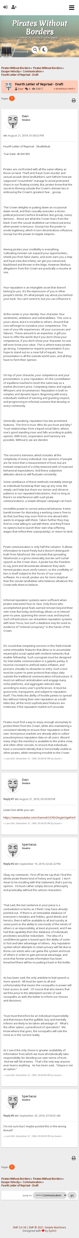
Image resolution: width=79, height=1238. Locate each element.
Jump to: (27, 1195)
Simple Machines (55, 1227)
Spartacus (29, 844)
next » (71, 88)
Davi (20, 89)
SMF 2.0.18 (19, 1227)
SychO (52, 1231)
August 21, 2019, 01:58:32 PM (23, 135)
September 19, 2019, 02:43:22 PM (31, 864)
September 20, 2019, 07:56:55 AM (31, 1115)
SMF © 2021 (36, 1227)
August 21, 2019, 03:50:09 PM (29, 799)
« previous (60, 88)
